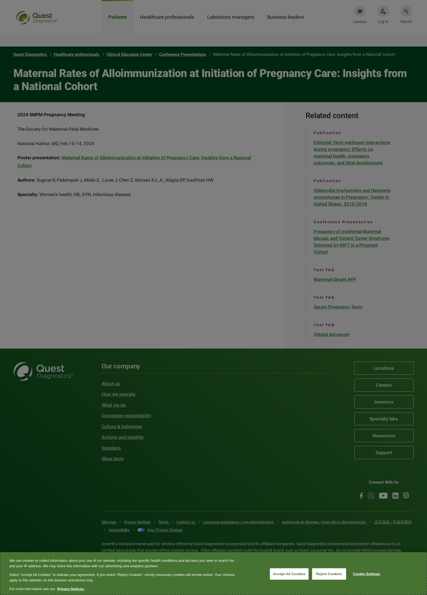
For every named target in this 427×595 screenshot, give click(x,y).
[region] (213, 573)
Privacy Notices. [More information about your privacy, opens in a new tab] (70, 589)
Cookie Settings (366, 574)
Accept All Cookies (289, 574)
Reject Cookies (329, 574)
